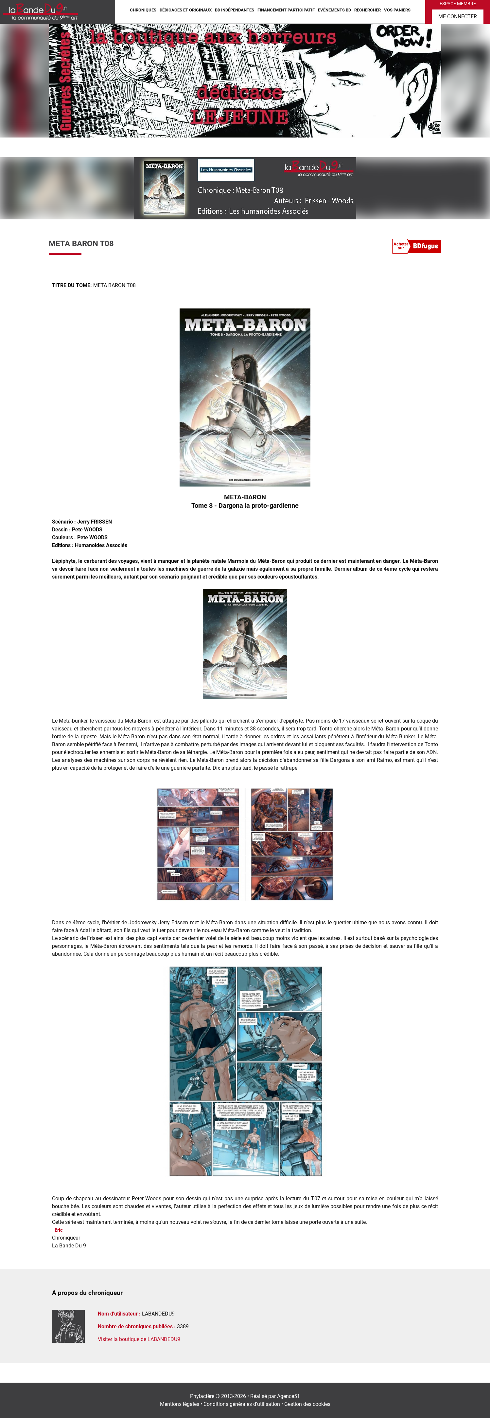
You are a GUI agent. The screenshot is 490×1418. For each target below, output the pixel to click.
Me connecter (457, 16)
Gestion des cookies (307, 1404)
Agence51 (288, 1396)
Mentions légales (179, 1404)
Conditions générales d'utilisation (241, 1404)
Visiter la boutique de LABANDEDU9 (139, 1339)
